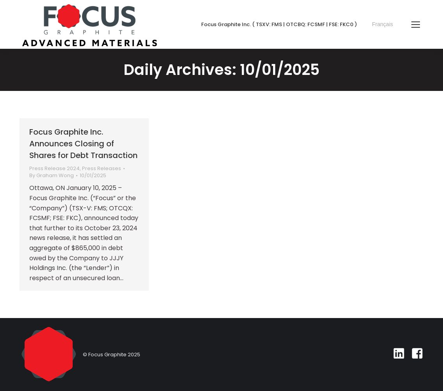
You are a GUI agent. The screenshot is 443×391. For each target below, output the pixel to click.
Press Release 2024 (54, 168)
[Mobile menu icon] (415, 24)
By (51, 175)
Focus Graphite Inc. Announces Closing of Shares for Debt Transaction (83, 143)
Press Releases (101, 168)
